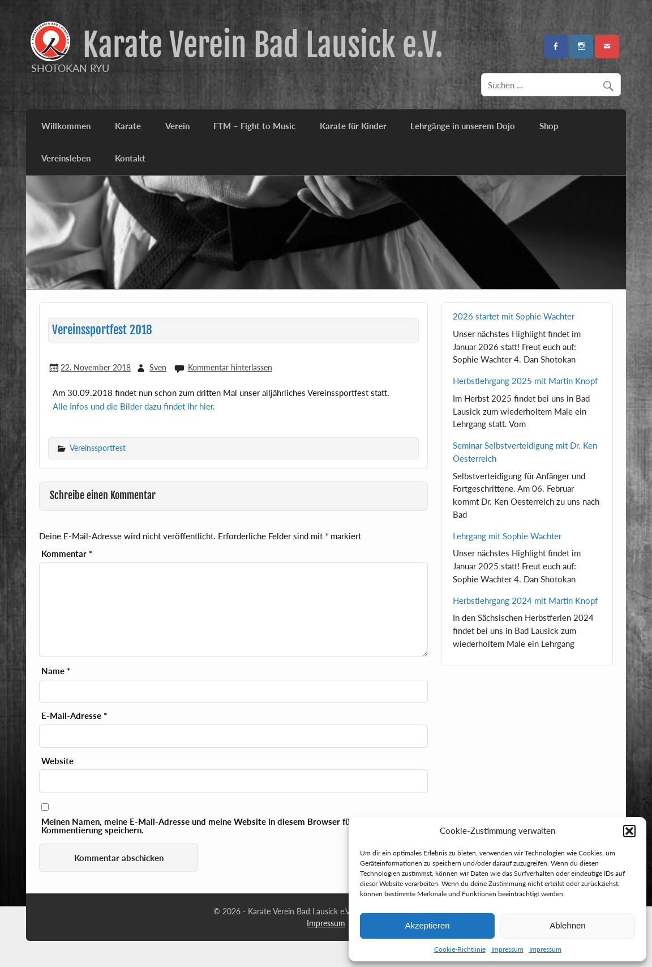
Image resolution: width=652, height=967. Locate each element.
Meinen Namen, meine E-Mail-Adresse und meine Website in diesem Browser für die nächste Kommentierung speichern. (220, 825)
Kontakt (130, 158)
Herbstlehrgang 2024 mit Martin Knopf (525, 600)
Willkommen (66, 126)
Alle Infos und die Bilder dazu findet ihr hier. (134, 406)
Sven (157, 367)
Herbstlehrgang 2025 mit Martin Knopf (525, 381)
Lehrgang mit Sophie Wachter (507, 536)
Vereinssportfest (98, 448)
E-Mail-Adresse (74, 716)
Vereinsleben (66, 158)
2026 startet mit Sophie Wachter (513, 316)
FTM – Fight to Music (254, 126)
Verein (177, 126)
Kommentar (66, 553)
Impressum (507, 949)
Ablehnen (567, 925)
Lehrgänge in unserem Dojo (462, 126)
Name (55, 671)
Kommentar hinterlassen (230, 367)
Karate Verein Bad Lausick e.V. (263, 45)
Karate (128, 126)
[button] (629, 831)
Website (57, 761)
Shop (549, 126)
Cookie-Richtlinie (460, 949)
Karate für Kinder (353, 126)
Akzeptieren (427, 925)
